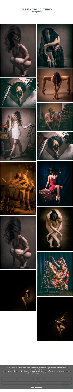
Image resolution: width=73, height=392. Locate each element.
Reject (36, 383)
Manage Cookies (36, 387)
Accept (36, 378)
